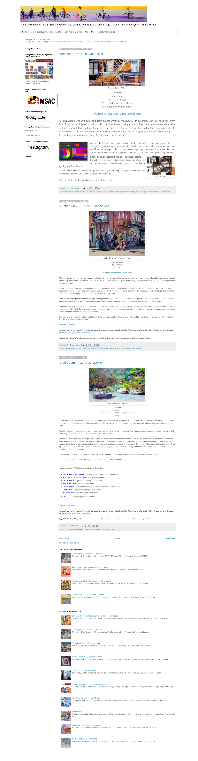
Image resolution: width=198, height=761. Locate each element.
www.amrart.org (44, 40)
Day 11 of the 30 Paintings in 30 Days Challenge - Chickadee (95, 616)
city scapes (99, 192)
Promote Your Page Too (33, 135)
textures (104, 529)
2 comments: (74, 345)
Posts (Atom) (74, 543)
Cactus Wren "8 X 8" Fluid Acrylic (84, 739)
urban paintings (141, 192)
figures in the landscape (104, 348)
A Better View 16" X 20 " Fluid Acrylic (84, 206)
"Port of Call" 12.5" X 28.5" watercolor (86, 643)
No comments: (75, 188)
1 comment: (74, 526)
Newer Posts (64, 539)
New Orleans (126, 348)
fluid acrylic (117, 348)
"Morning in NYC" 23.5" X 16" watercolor (87, 554)
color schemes (109, 192)
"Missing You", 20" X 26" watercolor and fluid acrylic (91, 581)
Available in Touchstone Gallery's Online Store (117, 113)
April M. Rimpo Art (31, 130)
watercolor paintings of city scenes (158, 192)
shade (133, 348)
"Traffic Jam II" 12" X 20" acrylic (80, 362)
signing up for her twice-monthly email (78, 333)
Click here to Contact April (67, 325)
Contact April (66, 180)
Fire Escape (76, 166)
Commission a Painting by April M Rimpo (80, 32)
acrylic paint (69, 529)
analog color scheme (72, 192)
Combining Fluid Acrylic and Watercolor (87, 725)
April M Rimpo (84, 192)
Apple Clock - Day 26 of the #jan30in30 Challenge (91, 567)
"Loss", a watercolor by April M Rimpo (86, 698)
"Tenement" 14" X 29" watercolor (81, 54)
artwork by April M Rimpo (73, 348)
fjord (93, 529)
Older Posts (170, 539)
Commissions (77, 712)
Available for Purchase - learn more (117, 273)
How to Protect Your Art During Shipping (87, 657)
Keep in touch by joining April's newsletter (45, 32)
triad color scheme (113, 529)
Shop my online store (107, 32)
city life (92, 192)
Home (24, 32)
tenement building (129, 192)
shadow (138, 348)
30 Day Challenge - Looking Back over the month (90, 684)
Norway (97, 529)
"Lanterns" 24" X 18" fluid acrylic (84, 671)
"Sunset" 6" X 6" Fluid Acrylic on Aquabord (88, 595)
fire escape (118, 192)
